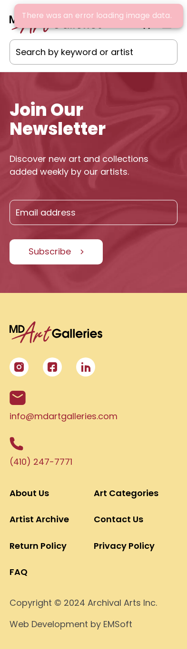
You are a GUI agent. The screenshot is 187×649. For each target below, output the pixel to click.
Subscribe (50, 251)
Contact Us (118, 519)
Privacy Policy (124, 546)
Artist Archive (39, 519)
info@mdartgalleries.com (64, 406)
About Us (29, 493)
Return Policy (38, 546)
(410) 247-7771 (41, 452)
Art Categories (126, 493)
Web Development (49, 624)
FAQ (19, 572)
